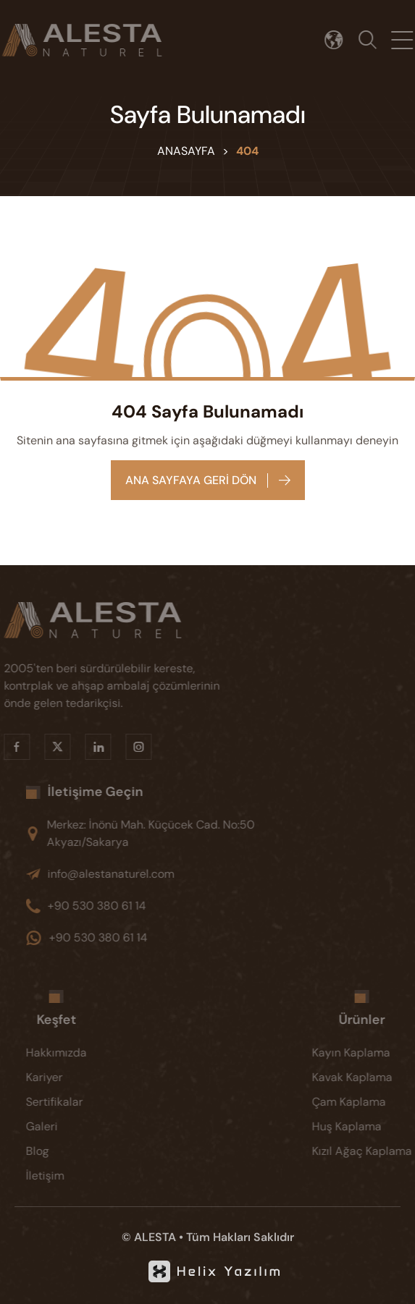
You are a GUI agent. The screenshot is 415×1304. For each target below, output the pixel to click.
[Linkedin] (89, 747)
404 (247, 150)
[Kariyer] (65, 1077)
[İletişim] (65, 1176)
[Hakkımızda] (65, 1053)
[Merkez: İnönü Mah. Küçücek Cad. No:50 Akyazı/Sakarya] (161, 833)
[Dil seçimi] (338, 40)
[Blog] (65, 1151)
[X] (48, 747)
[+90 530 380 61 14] (161, 906)
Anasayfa (186, 150)
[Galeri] (65, 1126)
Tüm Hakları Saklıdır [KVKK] (240, 1237)
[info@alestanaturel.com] (161, 874)
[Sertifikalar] (65, 1102)
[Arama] (372, 40)
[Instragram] (130, 747)
